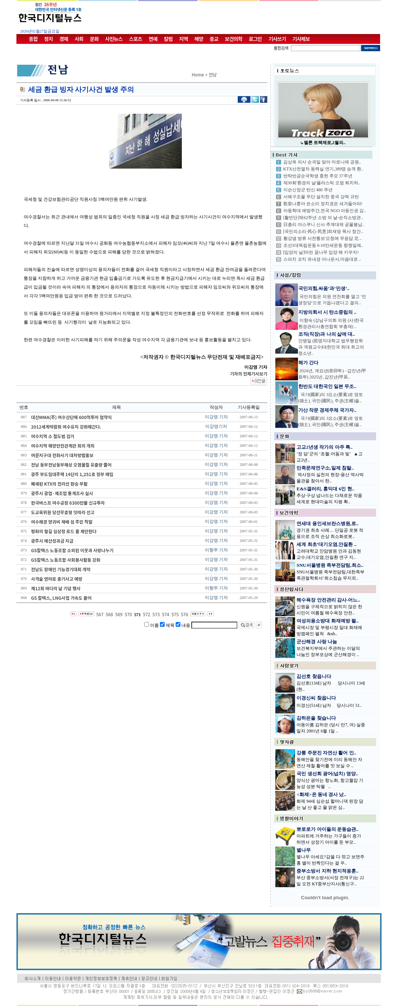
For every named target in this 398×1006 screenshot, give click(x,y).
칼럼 (168, 38)
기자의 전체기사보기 (248, 373)
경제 (64, 38)
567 (100, 614)
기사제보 (301, 38)
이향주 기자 (216, 550)
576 (184, 614)
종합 (33, 38)
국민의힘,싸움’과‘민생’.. (323, 288)
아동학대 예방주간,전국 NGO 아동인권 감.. (324, 210)
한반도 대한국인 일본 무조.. (327, 386)
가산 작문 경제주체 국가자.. (327, 410)
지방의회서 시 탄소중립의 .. (327, 312)
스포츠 (135, 38)
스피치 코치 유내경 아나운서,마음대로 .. (322, 259)
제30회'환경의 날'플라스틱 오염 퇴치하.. (321, 182)
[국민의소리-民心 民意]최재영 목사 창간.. (323, 231)
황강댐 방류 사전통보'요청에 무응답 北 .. (322, 238)
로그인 (255, 38)
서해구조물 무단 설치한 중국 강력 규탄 (321, 196)
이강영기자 (216, 426)
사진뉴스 (114, 38)
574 (165, 614)
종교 (214, 38)
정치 (48, 38)
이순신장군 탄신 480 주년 (308, 189)
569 (119, 614)
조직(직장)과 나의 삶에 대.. (326, 334)
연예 (153, 38)
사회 (78, 38)
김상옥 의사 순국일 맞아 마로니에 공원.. (322, 162)
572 (146, 614)
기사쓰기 (277, 38)
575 (175, 614)
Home (198, 74)
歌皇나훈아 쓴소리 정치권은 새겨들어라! (323, 203)
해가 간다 (308, 362)
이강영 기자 (216, 416)
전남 (213, 74)
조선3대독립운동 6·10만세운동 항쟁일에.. (323, 245)
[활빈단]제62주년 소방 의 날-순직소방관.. (323, 217)
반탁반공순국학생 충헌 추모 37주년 (317, 175)
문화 (94, 38)
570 (128, 614)
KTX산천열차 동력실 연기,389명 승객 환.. (323, 169)
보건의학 (233, 38)
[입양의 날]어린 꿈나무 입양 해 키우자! (321, 252)
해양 (198, 38)
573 (156, 614)
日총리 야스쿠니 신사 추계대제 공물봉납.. (323, 224)
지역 (183, 38)
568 (109, 614)
